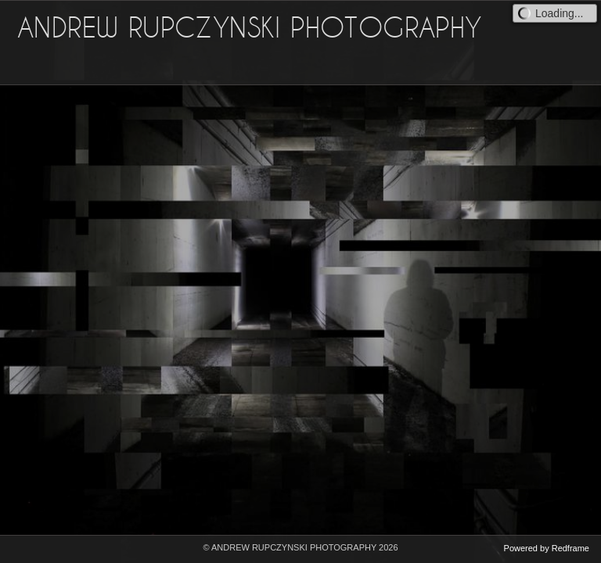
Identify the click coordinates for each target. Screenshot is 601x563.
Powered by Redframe (546, 548)
